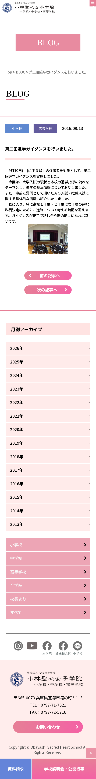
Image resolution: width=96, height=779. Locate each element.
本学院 (47, 648)
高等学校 (18, 572)
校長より (18, 599)
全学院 (16, 585)
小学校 (16, 544)
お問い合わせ (48, 727)
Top (9, 72)
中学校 (16, 558)
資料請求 (16, 769)
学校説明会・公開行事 (64, 769)
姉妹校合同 (63, 648)
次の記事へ (47, 290)
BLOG (20, 72)
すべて (16, 612)
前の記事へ (50, 275)
